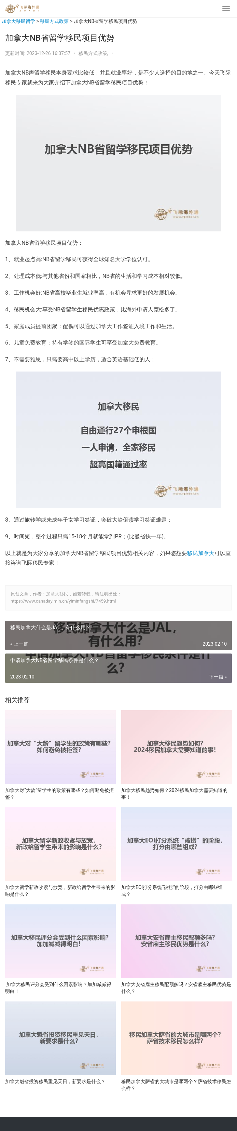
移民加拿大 (200, 553)
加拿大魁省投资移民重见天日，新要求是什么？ (55, 1081)
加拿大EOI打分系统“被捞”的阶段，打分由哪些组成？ (172, 891)
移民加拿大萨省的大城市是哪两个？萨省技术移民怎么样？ (176, 1085)
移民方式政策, (94, 53)
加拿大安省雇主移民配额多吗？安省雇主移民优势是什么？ (176, 988)
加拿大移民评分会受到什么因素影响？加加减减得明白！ (58, 988)
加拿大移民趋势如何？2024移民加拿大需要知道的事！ (174, 793)
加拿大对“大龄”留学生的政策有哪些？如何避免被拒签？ (59, 793)
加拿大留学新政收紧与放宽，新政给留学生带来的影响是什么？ (60, 891)
